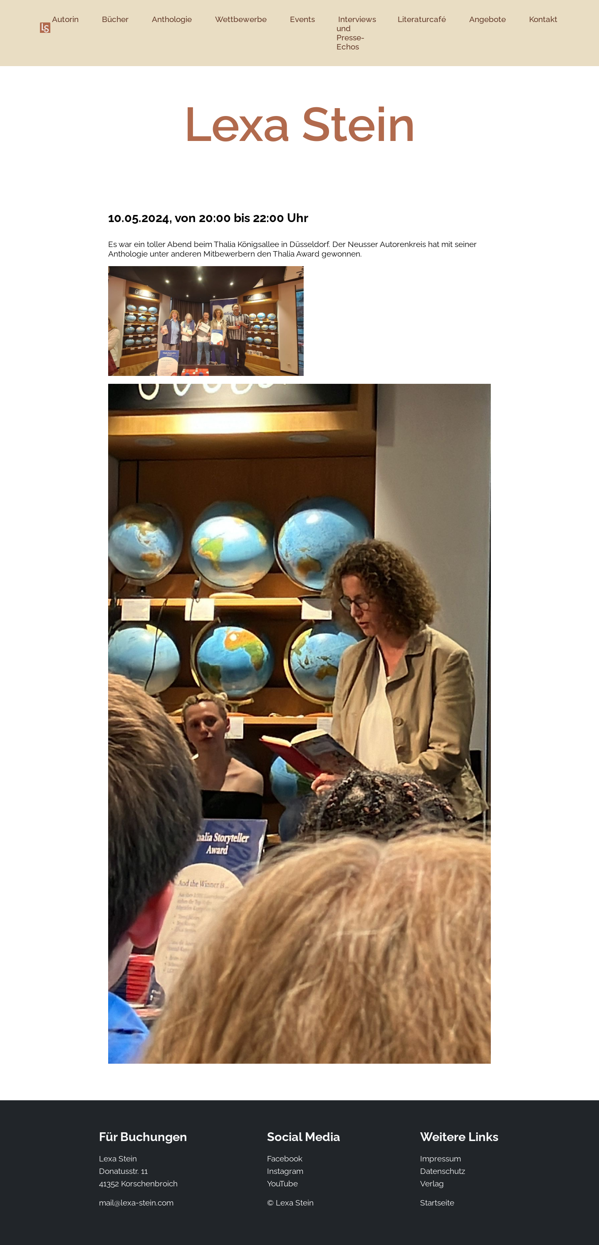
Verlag (432, 1183)
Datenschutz (442, 1171)
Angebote (487, 19)
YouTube (282, 1183)
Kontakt (543, 19)
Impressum (440, 1158)
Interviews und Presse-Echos (356, 33)
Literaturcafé (422, 19)
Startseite (437, 1202)
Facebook (284, 1158)
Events (302, 19)
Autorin (65, 19)
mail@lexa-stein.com (136, 1202)
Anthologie (172, 19)
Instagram (285, 1171)
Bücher (115, 19)
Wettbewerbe (241, 19)
